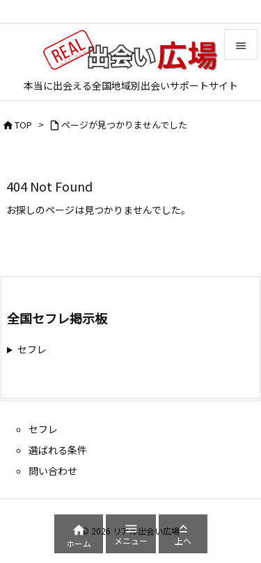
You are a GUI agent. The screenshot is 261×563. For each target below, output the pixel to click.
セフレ (32, 349)
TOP (23, 124)
